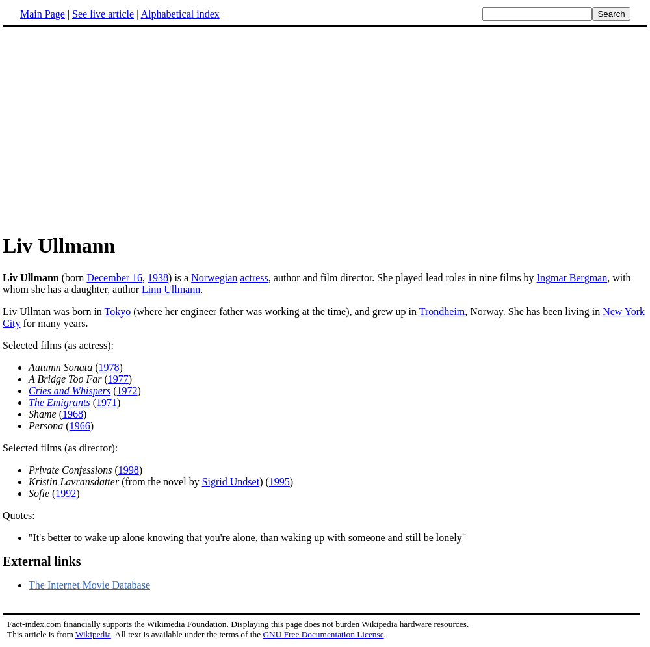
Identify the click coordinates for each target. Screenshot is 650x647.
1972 (127, 390)
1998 (128, 470)
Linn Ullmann (171, 289)
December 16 (114, 277)
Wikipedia (93, 634)
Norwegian (214, 277)
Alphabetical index (179, 13)
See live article (103, 13)
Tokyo (118, 311)
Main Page (42, 13)
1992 (65, 493)
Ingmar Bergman (572, 277)
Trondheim (442, 311)
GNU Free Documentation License (323, 634)
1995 (279, 481)
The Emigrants (59, 402)
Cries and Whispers (69, 390)
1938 (158, 277)
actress (254, 277)
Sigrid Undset (230, 481)
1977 (118, 379)
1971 (106, 402)
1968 (72, 414)
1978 (109, 367)
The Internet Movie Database (89, 584)
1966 (80, 425)
